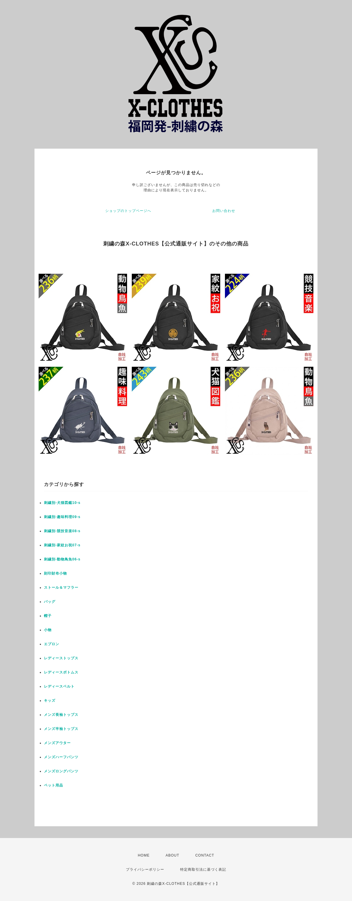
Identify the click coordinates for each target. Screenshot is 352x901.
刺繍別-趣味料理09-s (62, 517)
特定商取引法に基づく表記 (203, 869)
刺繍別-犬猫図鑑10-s (62, 503)
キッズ (49, 700)
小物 (48, 630)
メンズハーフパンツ (61, 757)
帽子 (48, 616)
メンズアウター (57, 743)
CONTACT (204, 855)
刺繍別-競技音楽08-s (62, 531)
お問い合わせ (223, 211)
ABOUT (172, 855)
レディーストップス (61, 658)
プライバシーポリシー (145, 869)
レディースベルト (59, 686)
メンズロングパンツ (61, 771)
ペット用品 (53, 785)
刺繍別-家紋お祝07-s (62, 545)
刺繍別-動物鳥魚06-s (62, 559)
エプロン (51, 644)
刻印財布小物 (55, 573)
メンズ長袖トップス (61, 715)
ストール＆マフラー (61, 587)
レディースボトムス (61, 672)
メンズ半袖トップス (61, 729)
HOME (143, 855)
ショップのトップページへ (128, 211)
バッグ (49, 602)
